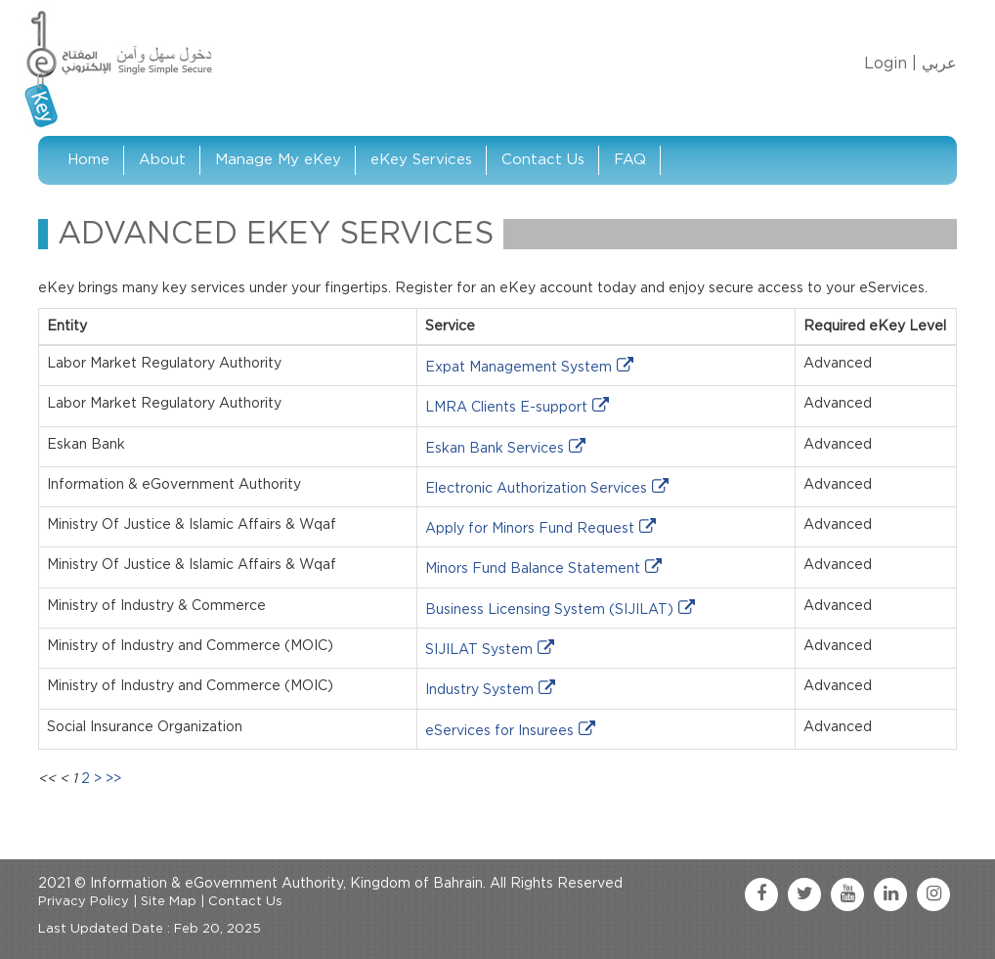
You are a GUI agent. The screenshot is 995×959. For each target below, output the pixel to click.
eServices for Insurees (499, 731)
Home (88, 160)
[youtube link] (847, 894)
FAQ (630, 160)
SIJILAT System (479, 650)
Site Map (168, 901)
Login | (890, 63)
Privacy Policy (83, 901)
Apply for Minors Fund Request (529, 529)
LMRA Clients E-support (506, 407)
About (162, 160)
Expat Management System (518, 367)
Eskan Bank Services (494, 449)
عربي (939, 63)
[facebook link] (761, 894)
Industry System (479, 690)
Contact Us (542, 160)
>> (113, 779)
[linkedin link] (890, 894)
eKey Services (421, 160)
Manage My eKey (278, 160)
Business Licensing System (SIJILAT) (549, 610)
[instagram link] (933, 894)
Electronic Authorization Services (536, 489)
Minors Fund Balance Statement (532, 569)
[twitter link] (804, 894)
